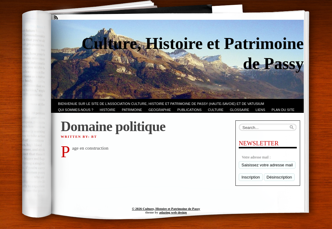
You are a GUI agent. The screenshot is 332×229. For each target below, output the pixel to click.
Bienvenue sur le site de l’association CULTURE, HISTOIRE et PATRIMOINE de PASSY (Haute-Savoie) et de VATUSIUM (161, 104)
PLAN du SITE (283, 110)
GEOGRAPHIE (160, 110)
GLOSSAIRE (239, 110)
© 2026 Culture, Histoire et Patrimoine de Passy (166, 208)
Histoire (107, 110)
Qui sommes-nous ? (75, 110)
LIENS (260, 110)
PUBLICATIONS (189, 110)
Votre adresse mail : (256, 157)
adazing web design (173, 212)
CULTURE (216, 110)
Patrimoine (132, 110)
